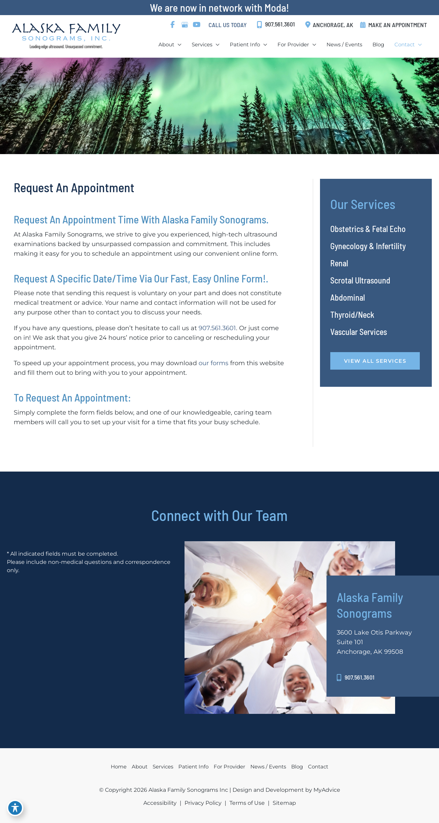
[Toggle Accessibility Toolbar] (15, 808)
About (139, 766)
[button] (375, 360)
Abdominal (347, 297)
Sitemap (284, 803)
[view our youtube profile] (196, 25)
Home (119, 766)
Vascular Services (358, 332)
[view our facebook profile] (172, 25)
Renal (339, 263)
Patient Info (193, 766)
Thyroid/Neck (352, 315)
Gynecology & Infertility (368, 246)
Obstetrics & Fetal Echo (368, 229)
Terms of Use (247, 803)
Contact (318, 766)
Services (163, 766)
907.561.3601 (217, 328)
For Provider (229, 766)
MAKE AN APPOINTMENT (397, 24)
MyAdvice (326, 790)
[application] (177, 44)
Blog (297, 766)
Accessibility (160, 803)
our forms (213, 363)
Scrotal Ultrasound (360, 280)
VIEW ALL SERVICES (375, 361)
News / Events (268, 766)
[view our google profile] (184, 25)
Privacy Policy (203, 803)
